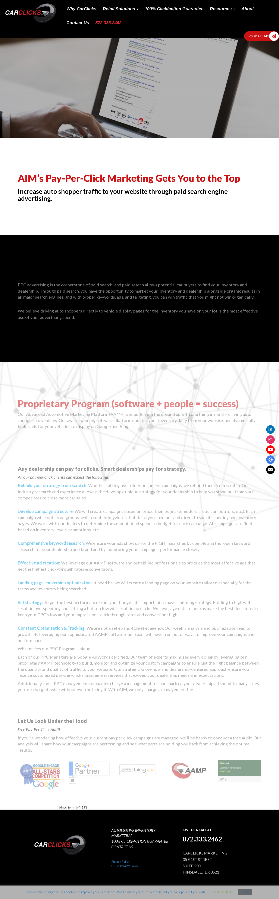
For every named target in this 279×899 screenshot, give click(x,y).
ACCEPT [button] (245, 892)
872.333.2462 (108, 22)
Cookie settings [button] (221, 892)
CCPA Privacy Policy (124, 866)
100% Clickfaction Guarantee (174, 8)
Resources (222, 8)
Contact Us (77, 22)
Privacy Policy (120, 861)
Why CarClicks (81, 8)
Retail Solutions (121, 8)
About (247, 8)
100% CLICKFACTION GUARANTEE (139, 841)
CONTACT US (122, 846)
